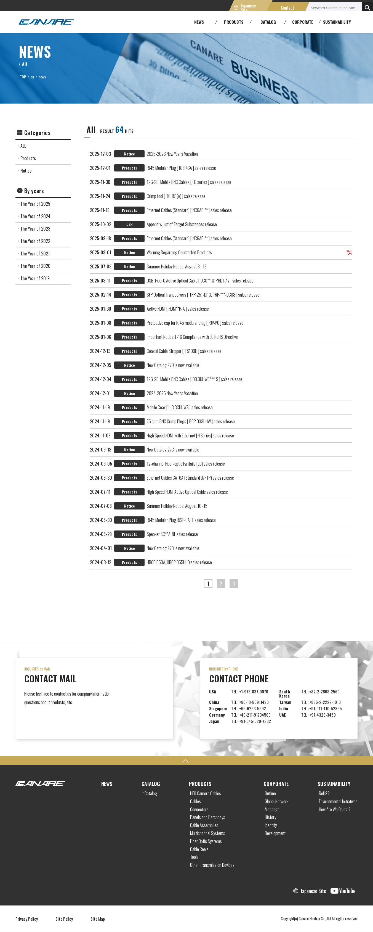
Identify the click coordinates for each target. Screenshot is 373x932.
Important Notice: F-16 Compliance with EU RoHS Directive (192, 337)
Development (275, 833)
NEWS (106, 783)
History (270, 817)
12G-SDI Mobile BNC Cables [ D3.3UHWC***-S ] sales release (194, 379)
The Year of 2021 (35, 253)
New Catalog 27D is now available (173, 365)
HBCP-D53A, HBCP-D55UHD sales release (179, 562)
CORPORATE (276, 783)
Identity (271, 825)
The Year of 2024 (35, 216)
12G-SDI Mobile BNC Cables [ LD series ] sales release (189, 182)
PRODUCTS (200, 783)
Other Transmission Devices (212, 865)
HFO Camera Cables (205, 793)
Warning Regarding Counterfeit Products (179, 252)
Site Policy (64, 919)
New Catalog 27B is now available (173, 548)
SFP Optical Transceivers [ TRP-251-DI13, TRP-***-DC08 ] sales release (203, 294)
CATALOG (151, 783)
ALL (23, 145)
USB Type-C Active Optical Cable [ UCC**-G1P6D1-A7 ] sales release (200, 280)
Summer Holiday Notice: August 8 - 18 (177, 266)
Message (272, 809)
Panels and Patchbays (207, 817)
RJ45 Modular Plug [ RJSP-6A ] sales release (181, 168)
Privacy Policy (26, 919)
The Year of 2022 (35, 241)
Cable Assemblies (204, 825)
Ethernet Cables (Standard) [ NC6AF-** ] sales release (189, 210)
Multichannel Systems (207, 833)
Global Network (276, 801)
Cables (195, 801)
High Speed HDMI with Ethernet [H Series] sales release (190, 435)
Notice (25, 170)
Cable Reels (199, 849)
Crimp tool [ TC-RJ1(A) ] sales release (176, 196)
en (32, 77)
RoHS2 (324, 793)
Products (28, 158)
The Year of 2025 (35, 203)
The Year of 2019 (35, 278)
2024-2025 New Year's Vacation (172, 393)
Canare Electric (46, 22)
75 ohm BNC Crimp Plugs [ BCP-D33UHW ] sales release (191, 421)
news (42, 77)
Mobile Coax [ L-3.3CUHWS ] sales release (180, 407)
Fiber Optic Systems (206, 841)
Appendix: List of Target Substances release (182, 224)
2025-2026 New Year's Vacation (172, 154)
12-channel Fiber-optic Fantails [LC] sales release (186, 463)
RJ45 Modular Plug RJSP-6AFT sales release (181, 520)
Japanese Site (248, 7)
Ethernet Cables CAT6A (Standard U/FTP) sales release (190, 477)
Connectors (199, 809)
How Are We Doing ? (335, 809)
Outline (270, 793)
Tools (194, 857)
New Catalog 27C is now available (173, 449)
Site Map (97, 919)
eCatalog (150, 793)
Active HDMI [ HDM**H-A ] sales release (178, 308)
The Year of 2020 (35, 266)
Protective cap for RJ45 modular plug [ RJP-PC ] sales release (195, 323)
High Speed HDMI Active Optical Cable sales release (187, 492)
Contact (287, 7)
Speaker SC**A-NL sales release (172, 534)
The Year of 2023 (35, 228)
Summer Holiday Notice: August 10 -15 (177, 506)
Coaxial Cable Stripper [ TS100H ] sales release (184, 351)
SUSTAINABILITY (337, 22)
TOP (23, 77)
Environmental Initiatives (338, 801)
